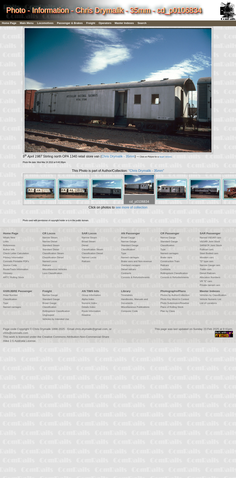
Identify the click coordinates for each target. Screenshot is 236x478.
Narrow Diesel (49, 241)
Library (125, 291)
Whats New (9, 237)
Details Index (88, 307)
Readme (86, 315)
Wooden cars (207, 257)
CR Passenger (169, 233)
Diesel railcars (128, 269)
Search (142, 23)
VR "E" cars (206, 281)
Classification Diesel (52, 257)
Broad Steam (88, 241)
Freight (90, 23)
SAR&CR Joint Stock (211, 245)
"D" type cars (206, 261)
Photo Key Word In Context (174, 299)
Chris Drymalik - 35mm (118, 156)
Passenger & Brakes (70, 23)
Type (123, 253)
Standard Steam (50, 245)
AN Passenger (130, 233)
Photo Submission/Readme (174, 303)
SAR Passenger (210, 233)
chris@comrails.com (15, 332)
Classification (128, 249)
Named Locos (49, 261)
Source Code (10, 265)
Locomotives (45, 23)
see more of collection (131, 207)
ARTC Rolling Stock (13, 277)
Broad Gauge (128, 237)
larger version (165, 157)
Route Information (91, 311)
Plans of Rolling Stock (171, 307)
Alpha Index (88, 299)
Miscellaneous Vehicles (54, 269)
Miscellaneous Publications (135, 307)
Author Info (9, 249)
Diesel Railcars (208, 273)
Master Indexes (124, 23)
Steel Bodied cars (209, 253)
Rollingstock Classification (174, 273)
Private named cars (210, 285)
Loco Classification (52, 273)
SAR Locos (89, 233)
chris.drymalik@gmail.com (91, 329)
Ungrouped (48, 315)
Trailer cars (205, 269)
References (9, 245)
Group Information (91, 295)
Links (6, 241)
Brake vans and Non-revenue (136, 261)
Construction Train (170, 261)
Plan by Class (167, 311)
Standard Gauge (129, 245)
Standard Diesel (50, 249)
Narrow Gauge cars (210, 265)
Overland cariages (130, 265)
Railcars (46, 265)
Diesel (85, 245)
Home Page (9, 23)
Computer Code (129, 311)
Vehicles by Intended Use (55, 319)
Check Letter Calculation (16, 253)
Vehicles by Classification (213, 295)
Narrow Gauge (128, 241)
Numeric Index (89, 303)
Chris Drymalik (42, 329)
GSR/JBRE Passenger (17, 291)
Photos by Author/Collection (175, 295)
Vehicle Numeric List (210, 299)
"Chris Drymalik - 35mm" (146, 170)
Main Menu (27, 23)
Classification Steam (53, 253)
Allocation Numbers (210, 277)
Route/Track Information (15, 269)
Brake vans (166, 257)
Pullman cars (206, 249)
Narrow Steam (50, 237)
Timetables (126, 295)
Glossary (7, 273)
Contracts (126, 273)
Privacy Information (13, 257)
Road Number (10, 295)
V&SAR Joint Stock (210, 241)
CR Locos (48, 233)
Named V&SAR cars (210, 237)
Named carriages (130, 257)
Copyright (23, 329)
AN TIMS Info (90, 291)
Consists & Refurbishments (135, 277)
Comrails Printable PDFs (16, 261)
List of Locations (208, 303)
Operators (105, 23)
